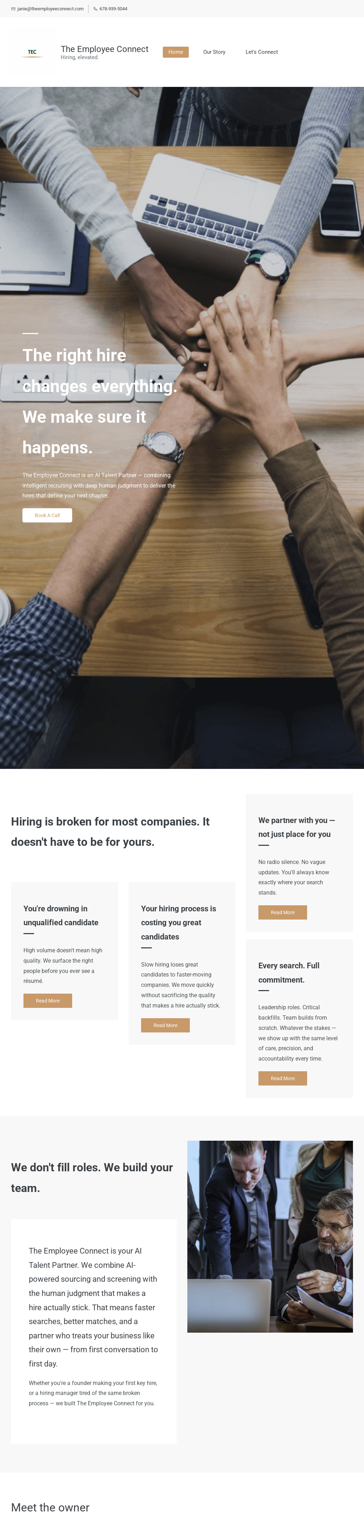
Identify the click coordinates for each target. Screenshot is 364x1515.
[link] (270, 1145)
